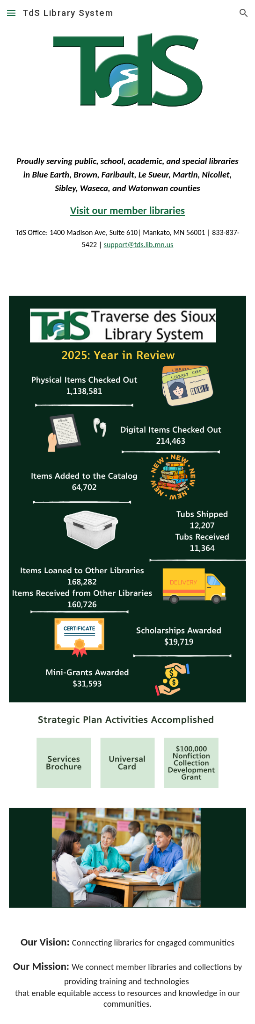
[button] (11, 13)
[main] (127, 195)
